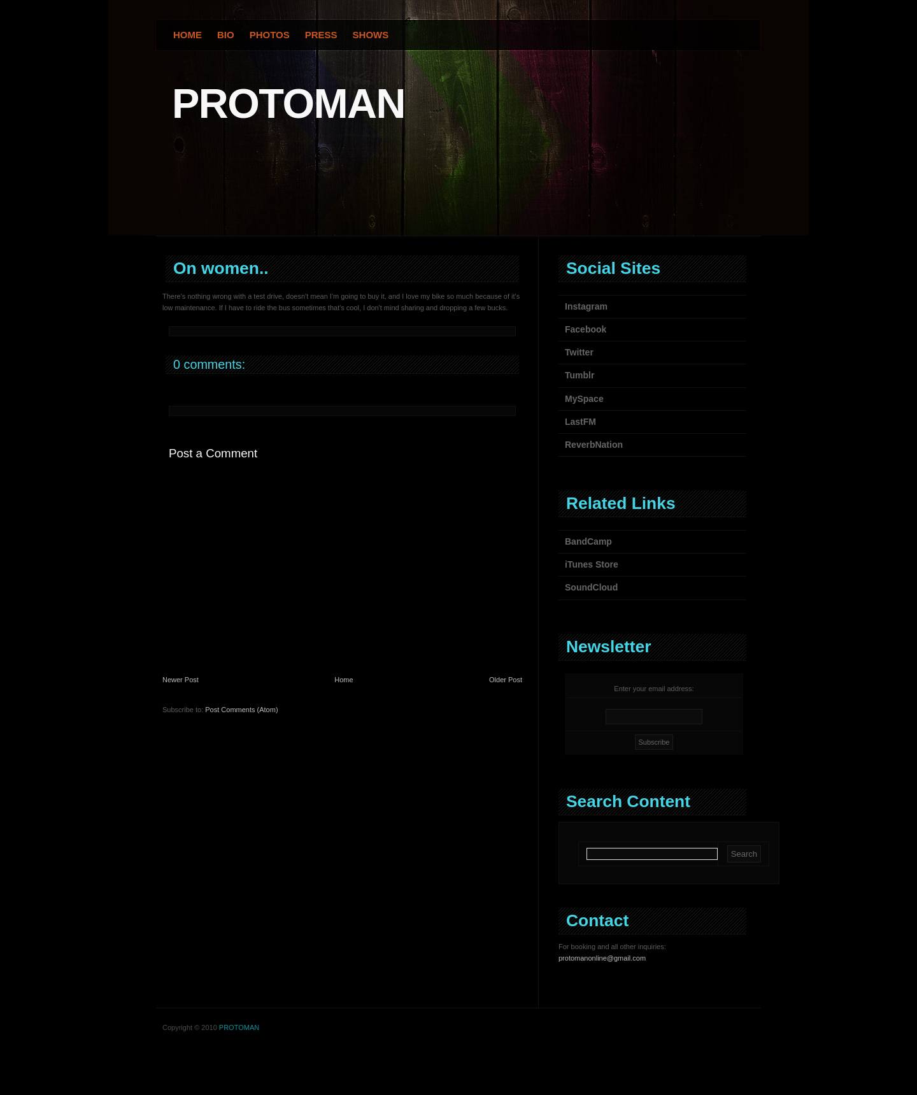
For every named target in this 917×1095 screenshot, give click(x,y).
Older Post (505, 679)
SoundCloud (591, 587)
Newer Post (180, 679)
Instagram (586, 306)
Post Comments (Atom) (241, 709)
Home (187, 34)
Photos (270, 34)
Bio (225, 34)
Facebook (585, 329)
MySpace (584, 399)
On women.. (221, 268)
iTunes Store (591, 564)
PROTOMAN (288, 103)
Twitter (579, 352)
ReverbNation (594, 445)
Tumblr (579, 375)
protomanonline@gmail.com (602, 958)
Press (321, 34)
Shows (371, 34)
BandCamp (588, 541)
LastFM (580, 422)
